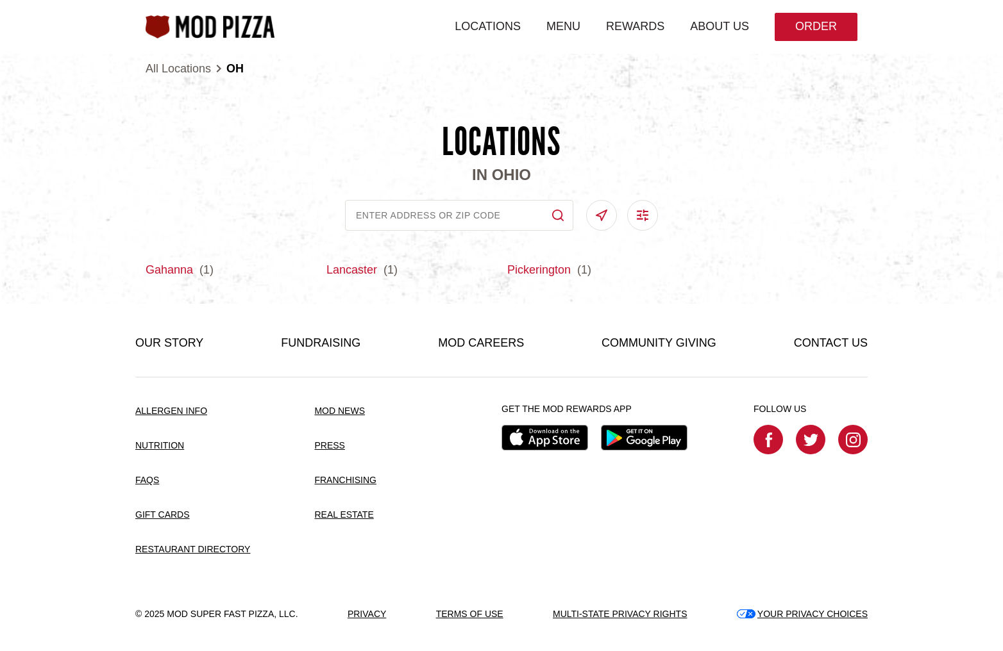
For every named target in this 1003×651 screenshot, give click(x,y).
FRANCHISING (345, 480)
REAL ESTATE (343, 514)
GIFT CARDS (162, 514)
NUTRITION (159, 445)
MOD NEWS (339, 411)
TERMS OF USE (469, 614)
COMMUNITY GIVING (659, 342)
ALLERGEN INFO (171, 411)
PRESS (329, 445)
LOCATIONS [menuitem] (488, 26)
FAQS (147, 480)
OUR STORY (169, 342)
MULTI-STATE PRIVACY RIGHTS (620, 614)
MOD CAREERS (481, 342)
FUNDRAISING (320, 342)
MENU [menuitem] (563, 26)
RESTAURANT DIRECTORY (192, 549)
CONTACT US (831, 342)
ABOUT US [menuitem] (719, 26)
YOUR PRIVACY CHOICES (802, 614)
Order (816, 26)
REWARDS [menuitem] (635, 26)
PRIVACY (367, 614)
